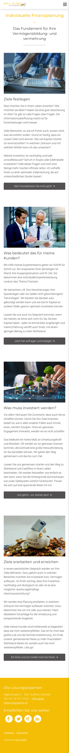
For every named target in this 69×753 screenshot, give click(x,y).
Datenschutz (22, 733)
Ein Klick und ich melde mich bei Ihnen (33, 657)
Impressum (9, 733)
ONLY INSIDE (21, 740)
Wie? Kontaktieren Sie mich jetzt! (33, 186)
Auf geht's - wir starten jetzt (33, 494)
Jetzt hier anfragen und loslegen (33, 341)
